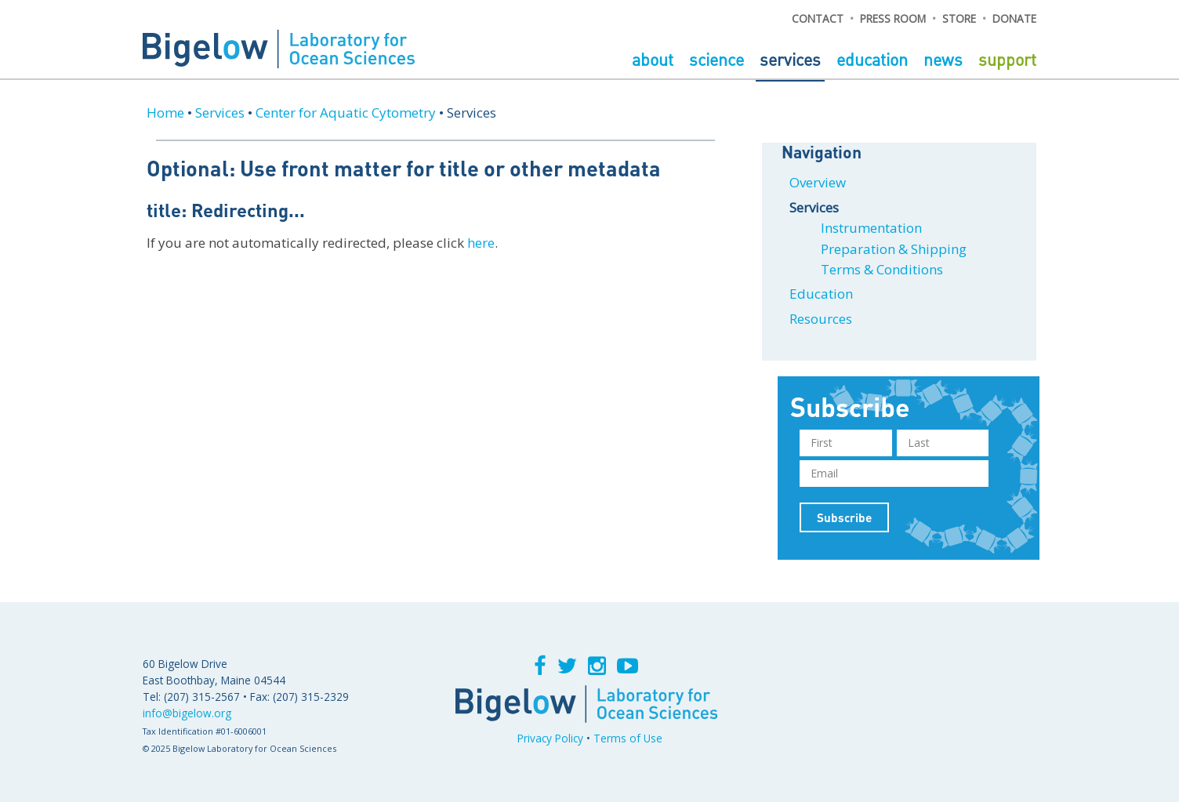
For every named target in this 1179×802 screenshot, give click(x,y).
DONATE (1014, 18)
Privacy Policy (550, 738)
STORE (959, 18)
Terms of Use (627, 738)
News (945, 59)
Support (1007, 59)
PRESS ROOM (893, 18)
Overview (817, 182)
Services (792, 59)
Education (874, 59)
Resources (820, 319)
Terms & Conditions (882, 269)
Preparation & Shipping (894, 249)
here (481, 243)
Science (718, 59)
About (654, 59)
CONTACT (817, 18)
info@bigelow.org (187, 713)
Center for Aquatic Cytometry (346, 112)
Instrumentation (871, 228)
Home (165, 112)
